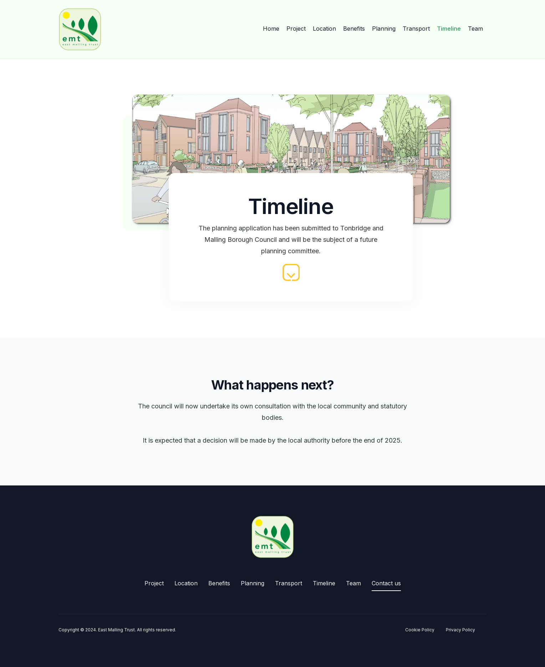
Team (475, 28)
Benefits (354, 28)
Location (324, 28)
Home (271, 28)
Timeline (449, 28)
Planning (384, 28)
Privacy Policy (460, 629)
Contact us (386, 583)
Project (296, 28)
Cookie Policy (419, 629)
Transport (416, 28)
